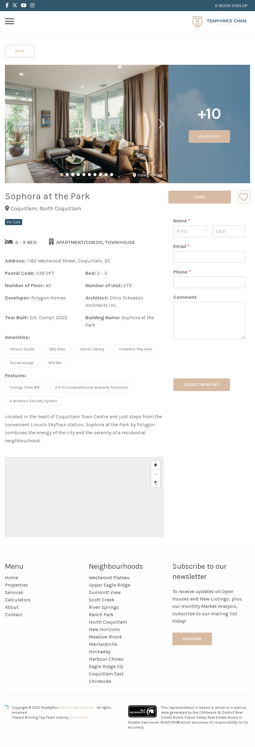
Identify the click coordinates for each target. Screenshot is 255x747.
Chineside (100, 681)
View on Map (147, 175)
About (12, 607)
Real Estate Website (77, 707)
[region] (84, 496)
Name (181, 221)
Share (199, 197)
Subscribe (192, 639)
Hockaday (99, 651)
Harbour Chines (106, 659)
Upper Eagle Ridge (109, 585)
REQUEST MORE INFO (201, 384)
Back (19, 51)
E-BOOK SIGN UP (231, 5)
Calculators (18, 600)
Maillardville (103, 644)
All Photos (209, 136)
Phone (182, 272)
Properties (16, 585)
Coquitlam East (106, 674)
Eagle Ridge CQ (106, 666)
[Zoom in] (155, 464)
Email (181, 246)
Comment (185, 297)
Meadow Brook (105, 637)
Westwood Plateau (109, 577)
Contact (13, 614)
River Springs (104, 607)
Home (11, 577)
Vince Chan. (79, 717)
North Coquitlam (108, 622)
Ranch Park (101, 614)
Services (14, 592)
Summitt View (105, 592)
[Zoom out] (155, 473)
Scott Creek (101, 600)
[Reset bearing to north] (155, 482)
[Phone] (209, 282)
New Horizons (104, 629)
